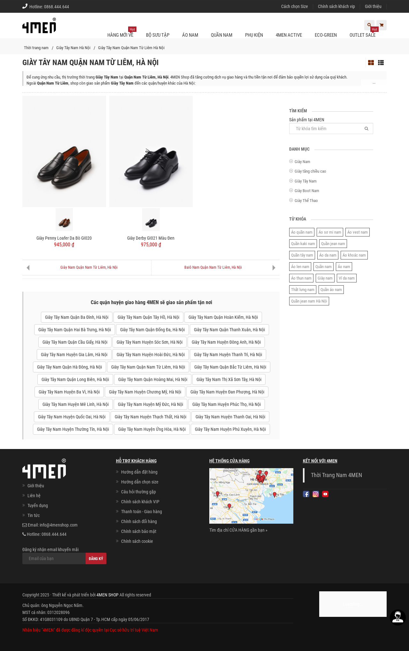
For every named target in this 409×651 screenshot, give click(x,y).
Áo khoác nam (354, 255)
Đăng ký (96, 559)
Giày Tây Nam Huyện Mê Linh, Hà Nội (75, 404)
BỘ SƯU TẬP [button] (157, 35)
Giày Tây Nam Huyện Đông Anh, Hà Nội (226, 342)
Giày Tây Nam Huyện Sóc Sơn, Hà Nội (149, 342)
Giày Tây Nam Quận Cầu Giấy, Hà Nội (74, 342)
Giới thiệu (373, 6)
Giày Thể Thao (306, 200)
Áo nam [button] (190, 35)
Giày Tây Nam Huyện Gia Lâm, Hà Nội (74, 354)
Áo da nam (327, 255)
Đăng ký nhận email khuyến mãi (64, 555)
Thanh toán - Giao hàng (141, 511)
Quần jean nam (333, 243)
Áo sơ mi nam (330, 232)
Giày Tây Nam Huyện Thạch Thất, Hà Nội (150, 416)
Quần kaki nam (303, 243)
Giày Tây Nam (306, 181)
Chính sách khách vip (336, 6)
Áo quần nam (302, 232)
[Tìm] (366, 128)
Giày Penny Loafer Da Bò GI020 (64, 238)
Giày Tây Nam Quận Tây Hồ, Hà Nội (148, 317)
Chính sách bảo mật (138, 531)
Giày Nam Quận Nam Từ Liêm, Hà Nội (89, 267)
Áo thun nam (301, 278)
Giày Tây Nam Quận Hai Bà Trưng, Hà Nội (74, 329)
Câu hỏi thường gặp (138, 491)
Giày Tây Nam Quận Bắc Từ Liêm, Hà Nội (230, 367)
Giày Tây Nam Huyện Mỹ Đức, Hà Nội (150, 404)
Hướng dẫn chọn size (139, 481)
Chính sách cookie (137, 541)
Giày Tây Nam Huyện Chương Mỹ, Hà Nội (145, 391)
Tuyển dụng (37, 505)
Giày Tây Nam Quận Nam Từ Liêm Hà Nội (131, 47)
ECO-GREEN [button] (326, 35)
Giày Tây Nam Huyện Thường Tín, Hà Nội (73, 429)
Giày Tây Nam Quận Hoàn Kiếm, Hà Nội (223, 317)
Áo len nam (300, 266)
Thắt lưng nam (302, 289)
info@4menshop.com (59, 525)
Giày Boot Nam (307, 190)
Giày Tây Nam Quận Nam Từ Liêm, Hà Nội (148, 367)
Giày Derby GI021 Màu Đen (150, 238)
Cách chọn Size (294, 6)
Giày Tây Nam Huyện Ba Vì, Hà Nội (69, 391)
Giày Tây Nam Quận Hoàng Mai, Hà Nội (152, 379)
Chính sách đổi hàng (139, 521)
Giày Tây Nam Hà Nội (73, 47)
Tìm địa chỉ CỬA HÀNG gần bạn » (238, 530)
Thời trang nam (36, 47)
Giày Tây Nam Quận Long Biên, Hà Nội (75, 379)
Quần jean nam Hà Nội (309, 301)
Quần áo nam (331, 289)
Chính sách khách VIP (140, 501)
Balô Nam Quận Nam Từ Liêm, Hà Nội (213, 267)
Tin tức (33, 515)
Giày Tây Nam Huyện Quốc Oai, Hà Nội (71, 416)
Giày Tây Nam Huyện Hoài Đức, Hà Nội (151, 354)
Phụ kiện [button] (254, 35)
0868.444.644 (56, 6)
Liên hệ (34, 495)
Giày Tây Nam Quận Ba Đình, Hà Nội (76, 317)
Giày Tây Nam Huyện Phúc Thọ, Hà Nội (226, 404)
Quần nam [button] (221, 35)
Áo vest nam (357, 232)
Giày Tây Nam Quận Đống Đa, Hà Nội (152, 329)
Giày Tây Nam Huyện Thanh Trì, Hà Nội (228, 354)
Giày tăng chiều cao (310, 171)
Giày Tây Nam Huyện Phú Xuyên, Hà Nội (230, 429)
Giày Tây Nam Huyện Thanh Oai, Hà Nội (230, 416)
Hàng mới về (121, 32)
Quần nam (323, 266)
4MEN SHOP (107, 594)
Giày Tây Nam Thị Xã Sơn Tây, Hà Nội (229, 379)
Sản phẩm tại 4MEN (331, 125)
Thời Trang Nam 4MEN (336, 475)
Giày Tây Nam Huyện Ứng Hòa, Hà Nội (152, 429)
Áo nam (344, 266)
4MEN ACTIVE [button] (289, 35)
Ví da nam (347, 278)
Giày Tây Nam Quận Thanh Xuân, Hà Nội (229, 329)
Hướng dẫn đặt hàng (139, 472)
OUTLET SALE (364, 32)
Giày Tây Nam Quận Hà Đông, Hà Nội (69, 367)
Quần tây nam (302, 255)
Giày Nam (302, 161)
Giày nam (325, 278)
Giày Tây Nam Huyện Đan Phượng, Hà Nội (227, 391)
